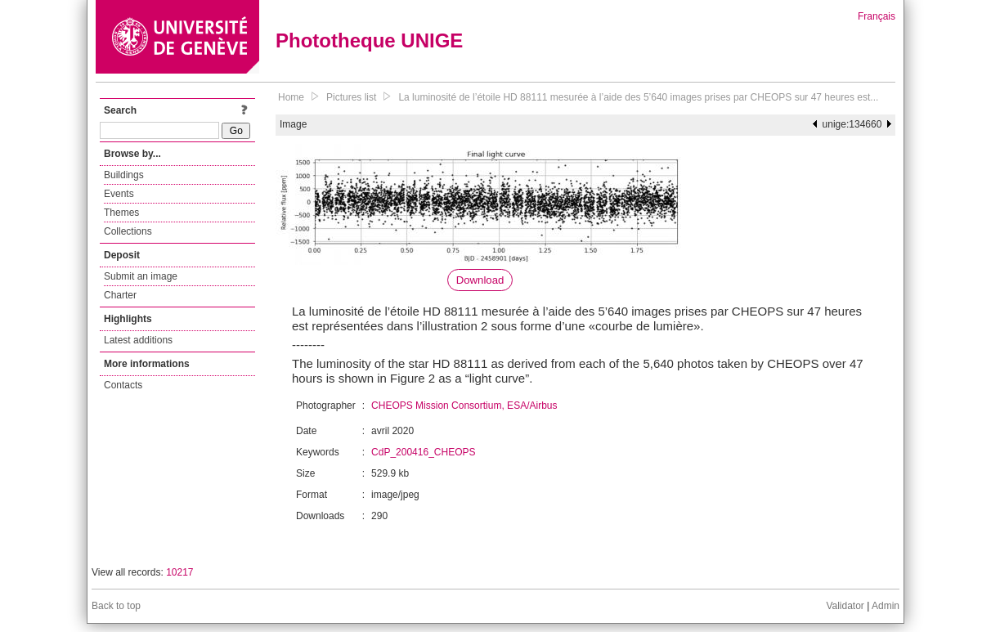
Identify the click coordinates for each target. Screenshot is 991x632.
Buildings (124, 175)
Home (291, 97)
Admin (885, 606)
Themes (121, 212)
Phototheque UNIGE (369, 40)
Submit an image (140, 276)
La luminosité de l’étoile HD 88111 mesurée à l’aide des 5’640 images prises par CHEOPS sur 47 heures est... (638, 97)
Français (876, 16)
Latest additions (138, 340)
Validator (844, 606)
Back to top (116, 606)
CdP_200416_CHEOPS (423, 452)
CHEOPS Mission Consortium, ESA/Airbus (464, 405)
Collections (128, 231)
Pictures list (351, 97)
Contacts (123, 385)
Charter (120, 295)
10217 (179, 572)
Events (119, 193)
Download (480, 280)
